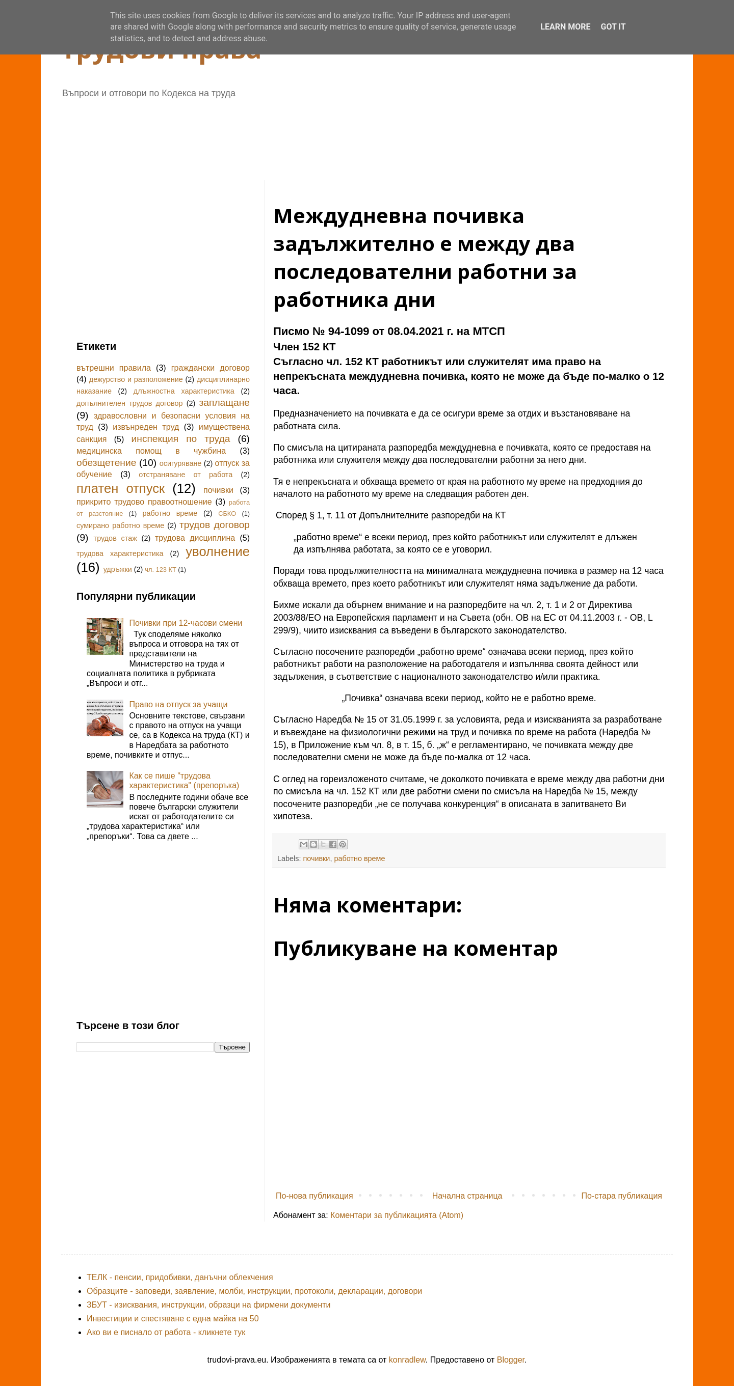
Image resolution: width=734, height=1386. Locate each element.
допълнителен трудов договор (129, 403)
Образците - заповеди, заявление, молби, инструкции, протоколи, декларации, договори (254, 1291)
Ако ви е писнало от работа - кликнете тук (166, 1332)
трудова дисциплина (195, 538)
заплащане (224, 402)
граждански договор (210, 368)
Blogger (511, 1359)
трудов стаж (115, 538)
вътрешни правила (113, 368)
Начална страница (467, 1195)
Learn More (565, 27)
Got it (612, 27)
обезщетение (106, 462)
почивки (316, 858)
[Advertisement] (323, 135)
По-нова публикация (314, 1195)
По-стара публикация (621, 1195)
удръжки (117, 569)
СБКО (227, 513)
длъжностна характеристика (184, 391)
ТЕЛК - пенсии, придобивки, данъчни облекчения (180, 1277)
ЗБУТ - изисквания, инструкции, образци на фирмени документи (209, 1304)
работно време (359, 858)
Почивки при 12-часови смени (185, 623)
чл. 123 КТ (160, 569)
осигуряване (181, 463)
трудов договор (214, 524)
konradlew (407, 1359)
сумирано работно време (120, 525)
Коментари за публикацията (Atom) (396, 1215)
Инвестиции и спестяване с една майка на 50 (173, 1318)
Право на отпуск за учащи (178, 704)
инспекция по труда (181, 438)
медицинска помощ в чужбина (151, 451)
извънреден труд (146, 427)
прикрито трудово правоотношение (144, 501)
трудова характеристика (120, 553)
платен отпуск (120, 488)
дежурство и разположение (136, 379)
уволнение (218, 551)
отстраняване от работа (185, 474)
